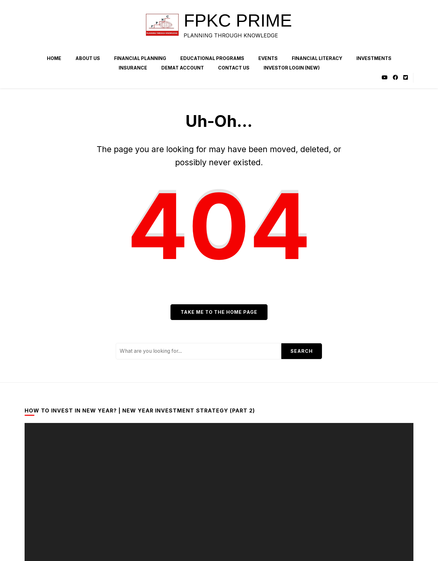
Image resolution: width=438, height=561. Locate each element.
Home (54, 58)
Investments (373, 58)
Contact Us (233, 67)
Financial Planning (140, 58)
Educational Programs (212, 58)
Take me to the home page (219, 312)
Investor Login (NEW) (292, 67)
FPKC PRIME (238, 20)
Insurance (133, 67)
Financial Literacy (317, 58)
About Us (87, 58)
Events (268, 58)
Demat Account (182, 67)
